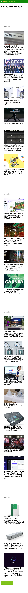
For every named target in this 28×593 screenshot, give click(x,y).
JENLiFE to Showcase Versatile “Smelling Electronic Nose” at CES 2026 (13, 102)
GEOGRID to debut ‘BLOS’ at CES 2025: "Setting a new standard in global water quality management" (13, 429)
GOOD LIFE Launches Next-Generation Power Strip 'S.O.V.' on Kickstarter (13, 406)
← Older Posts (5, 583)
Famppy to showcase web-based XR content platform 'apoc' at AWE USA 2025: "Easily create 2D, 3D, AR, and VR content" (13, 216)
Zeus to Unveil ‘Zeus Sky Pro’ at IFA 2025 (13, 124)
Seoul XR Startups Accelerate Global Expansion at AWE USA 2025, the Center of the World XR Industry (14, 291)
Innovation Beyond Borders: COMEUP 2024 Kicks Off (14, 451)
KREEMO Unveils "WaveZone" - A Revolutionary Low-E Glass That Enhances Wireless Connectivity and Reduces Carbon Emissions (13, 358)
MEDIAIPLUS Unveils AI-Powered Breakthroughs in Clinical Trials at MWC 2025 (13, 383)
